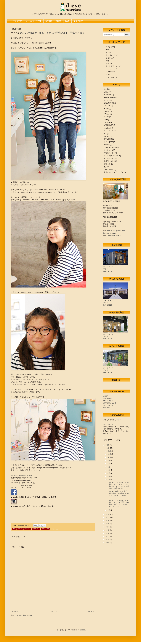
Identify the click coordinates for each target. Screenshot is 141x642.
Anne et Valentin (110, 97)
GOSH (106, 109)
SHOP (58, 21)
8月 (109, 464)
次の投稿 (15, 612)
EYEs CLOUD (109, 103)
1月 (109, 510)
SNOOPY (107, 136)
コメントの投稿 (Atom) (23, 615)
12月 (109, 451)
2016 (108, 521)
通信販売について (109, 403)
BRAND (48, 21)
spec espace (108, 142)
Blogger (82, 630)
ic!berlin (106, 111)
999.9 (106, 89)
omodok (33, 32)
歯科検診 (107, 164)
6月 (109, 470)
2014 (108, 527)
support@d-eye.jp (114, 235)
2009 (108, 543)
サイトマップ (108, 401)
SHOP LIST (78, 21)
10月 (109, 457)
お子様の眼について (111, 156)
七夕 (105, 167)
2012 (108, 533)
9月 (109, 460)
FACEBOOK (107, 271)
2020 (108, 445)
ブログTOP (17, 21)
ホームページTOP (34, 21)
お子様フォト (61, 32)
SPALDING (108, 139)
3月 (109, 476)
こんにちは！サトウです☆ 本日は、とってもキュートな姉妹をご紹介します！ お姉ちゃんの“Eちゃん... (118, 485)
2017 (108, 517)
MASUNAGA (108, 125)
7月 (109, 467)
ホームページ (108, 267)
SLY (105, 134)
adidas (106, 92)
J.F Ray (106, 114)
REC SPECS (108, 131)
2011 (108, 537)
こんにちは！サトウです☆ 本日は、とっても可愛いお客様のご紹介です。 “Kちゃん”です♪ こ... (118, 503)
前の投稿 (91, 612)
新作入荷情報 (108, 170)
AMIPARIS (107, 95)
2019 (108, 448)
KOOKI (106, 117)
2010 (108, 540)
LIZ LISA (107, 122)
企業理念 (106, 408)
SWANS (107, 145)
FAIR (67, 21)
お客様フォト (108, 153)
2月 (109, 479)
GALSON (107, 106)
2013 (108, 530)
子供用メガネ (77, 32)
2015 (108, 524)
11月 (109, 454)
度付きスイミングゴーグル (113, 172)
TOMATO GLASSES (111, 147)
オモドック (45, 32)
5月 (109, 473)
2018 (108, 514)
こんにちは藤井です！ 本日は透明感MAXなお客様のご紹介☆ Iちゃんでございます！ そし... (118, 494)
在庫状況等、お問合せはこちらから (22, 475)
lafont (106, 120)
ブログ (105, 269)
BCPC (23, 32)
